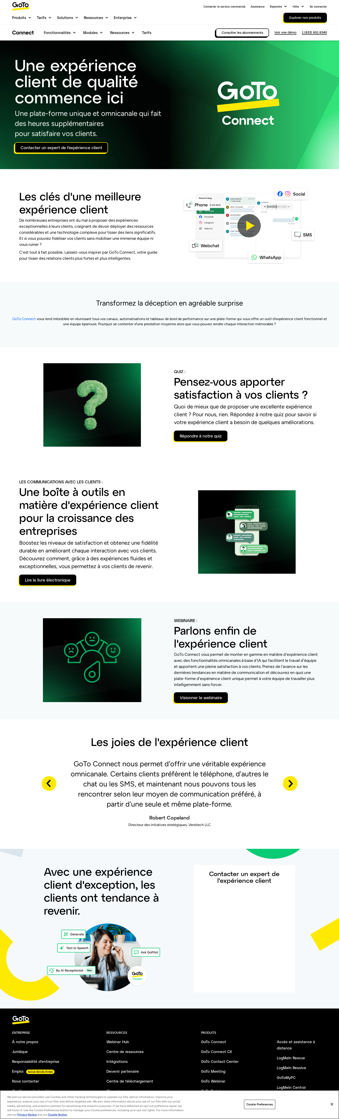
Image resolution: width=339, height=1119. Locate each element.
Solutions (65, 17)
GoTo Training (213, 1091)
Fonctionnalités (57, 32)
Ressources (93, 17)
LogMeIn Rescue (291, 1058)
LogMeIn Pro (287, 1097)
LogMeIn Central (291, 1087)
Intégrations (117, 1061)
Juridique (20, 1051)
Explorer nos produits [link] (305, 17)
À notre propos (25, 1042)
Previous (49, 783)
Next (290, 783)
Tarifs (41, 17)
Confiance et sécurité (31, 1091)
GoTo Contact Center (220, 1061)
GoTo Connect (24, 319)
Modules (90, 32)
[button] (249, 225)
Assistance (258, 6)
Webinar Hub (117, 1042)
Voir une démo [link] (285, 32)
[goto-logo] (169, 1020)
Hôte (296, 6)
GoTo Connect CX (216, 1051)
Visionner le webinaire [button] (201, 697)
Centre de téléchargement (129, 1081)
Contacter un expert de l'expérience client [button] (61, 147)
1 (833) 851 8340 (314, 32)
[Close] (332, 1112)
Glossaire (114, 1091)
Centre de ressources (125, 1051)
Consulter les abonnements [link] (242, 32)
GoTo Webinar (213, 1081)
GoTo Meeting (213, 1071)
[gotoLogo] (21, 6)
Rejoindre (276, 6)
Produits (19, 17)
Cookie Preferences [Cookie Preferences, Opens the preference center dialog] (259, 1112)
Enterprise (123, 17)
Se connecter (318, 6)
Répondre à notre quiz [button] (201, 435)
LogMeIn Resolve (291, 1068)
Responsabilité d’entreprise (35, 1061)
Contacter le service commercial (224, 6)
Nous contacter (25, 1081)
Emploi (17, 1071)
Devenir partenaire (122, 1071)
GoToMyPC (286, 1077)
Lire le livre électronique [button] (47, 580)
